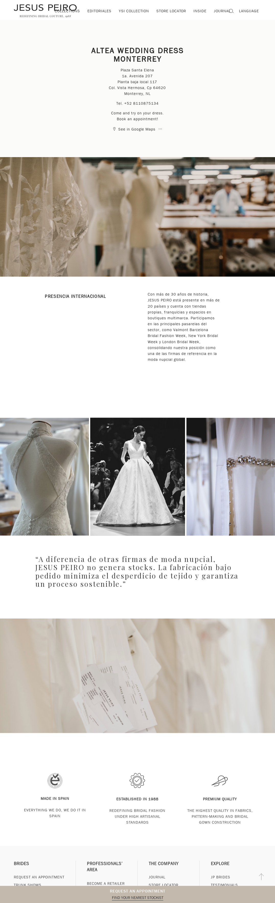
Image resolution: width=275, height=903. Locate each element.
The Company (164, 875)
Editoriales (99, 11)
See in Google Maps (134, 129)
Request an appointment (137, 891)
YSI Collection (134, 11)
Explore (220, 875)
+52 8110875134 (141, 103)
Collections (67, 11)
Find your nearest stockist (137, 897)
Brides (21, 875)
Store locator (171, 11)
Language (249, 11)
